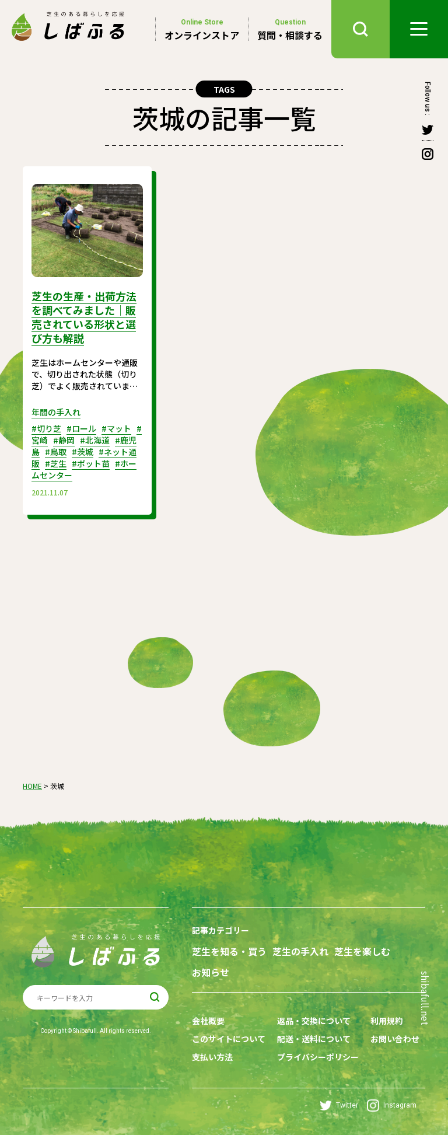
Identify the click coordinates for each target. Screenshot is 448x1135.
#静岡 (64, 440)
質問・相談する (290, 29)
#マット (116, 428)
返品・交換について (314, 1020)
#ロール (81, 428)
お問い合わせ (394, 1039)
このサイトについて (228, 1039)
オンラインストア (201, 29)
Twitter (339, 1105)
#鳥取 (55, 452)
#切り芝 (46, 428)
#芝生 (55, 463)
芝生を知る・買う (229, 951)
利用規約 (386, 1020)
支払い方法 (212, 1057)
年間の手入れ (56, 412)
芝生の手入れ (300, 951)
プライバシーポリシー (318, 1057)
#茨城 (82, 452)
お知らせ (210, 972)
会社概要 (208, 1020)
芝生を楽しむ (362, 951)
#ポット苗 (91, 463)
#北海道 (95, 440)
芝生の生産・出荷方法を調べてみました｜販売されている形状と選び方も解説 (84, 316)
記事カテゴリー (220, 930)
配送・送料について (314, 1039)
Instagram (391, 1105)
